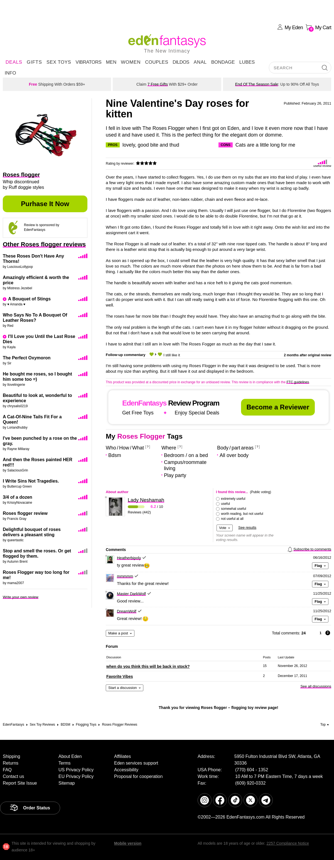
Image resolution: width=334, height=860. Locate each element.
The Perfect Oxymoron (27, 357)
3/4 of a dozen (17, 497)
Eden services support (136, 763)
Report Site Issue (20, 783)
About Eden (70, 756)
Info (10, 73)
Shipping (11, 756)
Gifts (34, 62)
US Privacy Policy (76, 769)
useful (225, 504)
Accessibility (126, 769)
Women (131, 62)
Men (111, 62)
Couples (156, 62)
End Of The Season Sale (256, 84)
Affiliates (122, 756)
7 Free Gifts (158, 84)
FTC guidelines (297, 382)
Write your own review (20, 597)
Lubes (247, 62)
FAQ (7, 769)
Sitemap (66, 783)
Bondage (223, 62)
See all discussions (315, 686)
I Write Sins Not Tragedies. (31, 481)
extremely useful (233, 499)
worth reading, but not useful (242, 514)
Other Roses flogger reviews (44, 244)
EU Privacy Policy (76, 776)
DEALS (14, 62)
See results (247, 527)
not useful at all (232, 519)
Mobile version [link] (127, 843)
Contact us (13, 776)
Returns (10, 763)
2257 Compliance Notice (287, 843)
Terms (64, 763)
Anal (200, 62)
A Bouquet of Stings (29, 298)
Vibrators (88, 62)
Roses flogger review (25, 513)
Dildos (181, 62)
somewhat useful (233, 509)
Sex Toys (58, 62)
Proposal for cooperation (138, 776)
